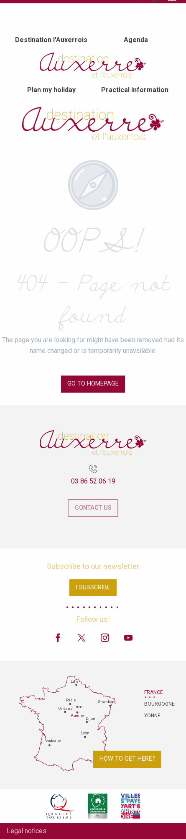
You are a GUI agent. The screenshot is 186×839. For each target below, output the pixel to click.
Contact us (93, 507)
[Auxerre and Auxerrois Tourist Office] (93, 123)
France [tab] (153, 692)
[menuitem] (51, 40)
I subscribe (93, 587)
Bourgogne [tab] (154, 704)
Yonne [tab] (152, 716)
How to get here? (127, 758)
